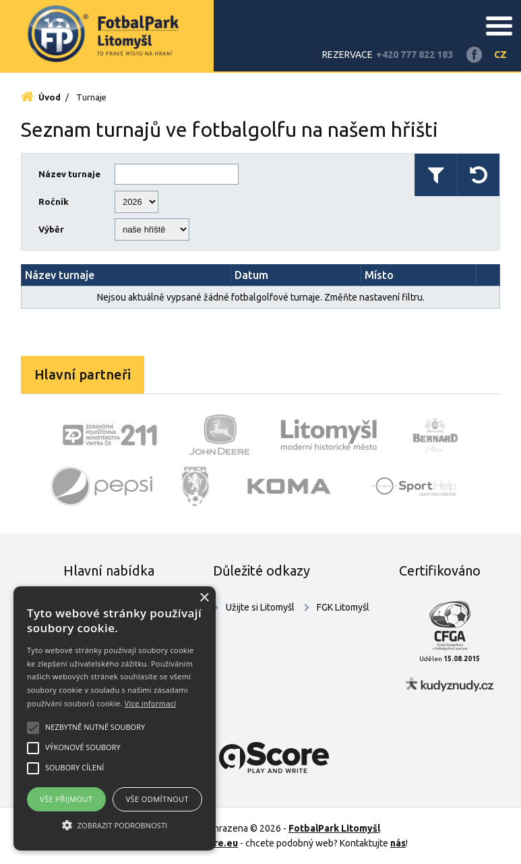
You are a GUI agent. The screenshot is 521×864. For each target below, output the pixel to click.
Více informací (151, 703)
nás (398, 843)
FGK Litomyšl (343, 607)
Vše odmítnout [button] (157, 799)
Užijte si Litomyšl (260, 607)
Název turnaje (69, 174)
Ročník (53, 201)
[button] (114, 825)
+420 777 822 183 (414, 54)
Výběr (51, 229)
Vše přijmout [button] (66, 799)
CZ (500, 54)
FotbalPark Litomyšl (334, 828)
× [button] (204, 598)
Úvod (41, 97)
